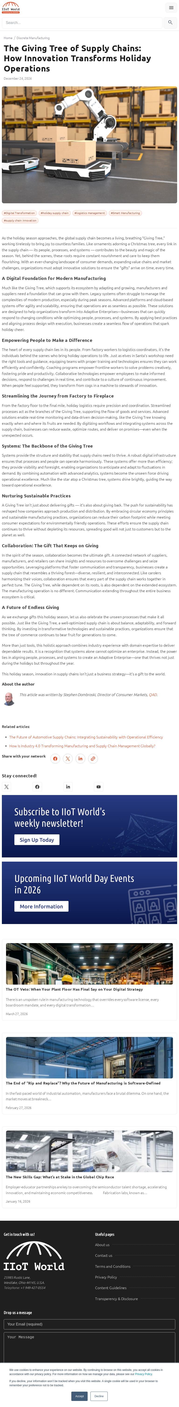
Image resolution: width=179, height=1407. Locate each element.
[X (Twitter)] (6, 787)
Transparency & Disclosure (116, 1299)
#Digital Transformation (19, 213)
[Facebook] (37, 787)
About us (102, 1245)
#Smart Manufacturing (125, 213)
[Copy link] (93, 759)
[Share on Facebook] (55, 759)
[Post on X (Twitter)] (68, 759)
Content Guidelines (111, 1288)
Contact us (103, 1255)
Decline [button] (98, 1396)
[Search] (82, 23)
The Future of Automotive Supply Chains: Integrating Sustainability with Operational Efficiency (86, 737)
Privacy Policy (143, 1374)
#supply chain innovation (20, 220)
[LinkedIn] (68, 787)
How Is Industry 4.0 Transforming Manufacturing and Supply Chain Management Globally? (82, 746)
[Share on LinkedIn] (80, 759)
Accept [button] (79, 1396)
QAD (153, 695)
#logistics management (90, 213)
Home (8, 38)
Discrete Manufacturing (33, 38)
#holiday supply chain (55, 213)
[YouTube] (98, 787)
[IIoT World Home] (44, 1255)
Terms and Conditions (113, 1266)
